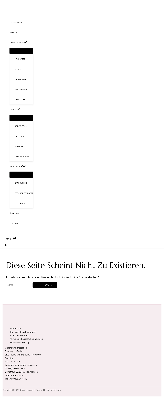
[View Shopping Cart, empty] (9, 238)
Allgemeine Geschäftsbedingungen (26, 339)
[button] (25, 42)
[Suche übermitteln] (37, 285)
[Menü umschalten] (21, 51)
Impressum (15, 328)
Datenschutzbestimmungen (23, 332)
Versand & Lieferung (19, 342)
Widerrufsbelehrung (19, 335)
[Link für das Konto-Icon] (5, 245)
